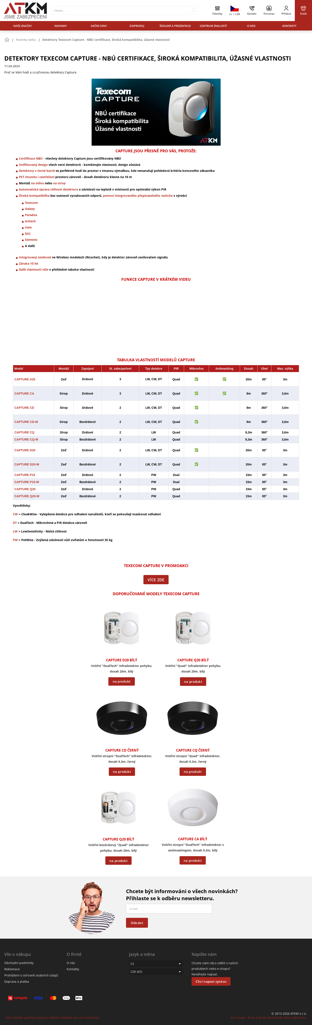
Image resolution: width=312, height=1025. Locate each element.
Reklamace (12, 969)
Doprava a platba (16, 981)
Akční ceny (99, 26)
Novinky (60, 26)
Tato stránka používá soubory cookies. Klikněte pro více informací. (52, 1018)
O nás (251, 26)
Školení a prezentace (175, 26)
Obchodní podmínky (19, 963)
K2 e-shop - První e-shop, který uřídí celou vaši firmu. (269, 1018)
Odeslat (137, 923)
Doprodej (137, 26)
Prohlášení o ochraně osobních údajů (31, 975)
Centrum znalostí (213, 26)
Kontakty (289, 26)
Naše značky (22, 26)
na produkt (122, 681)
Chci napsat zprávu (211, 981)
